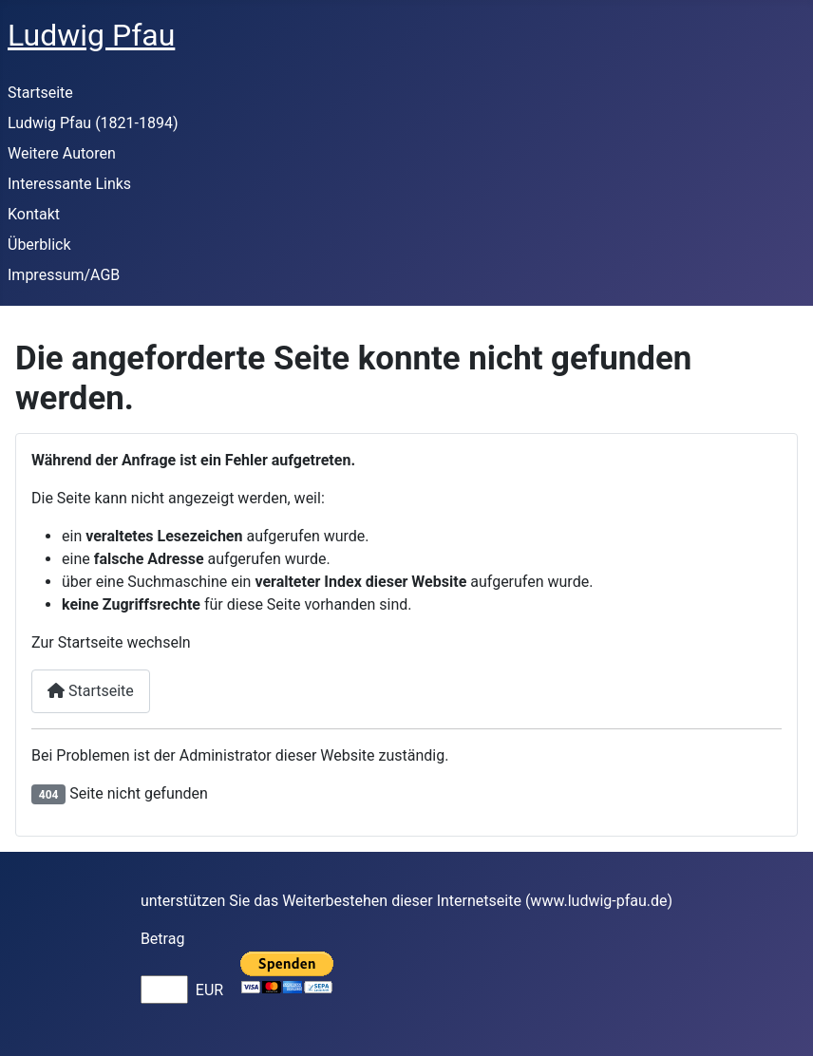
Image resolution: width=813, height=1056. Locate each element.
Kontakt (34, 214)
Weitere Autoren (62, 153)
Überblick (39, 245)
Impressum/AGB (64, 275)
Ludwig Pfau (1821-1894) (93, 123)
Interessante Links (69, 184)
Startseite (40, 93)
